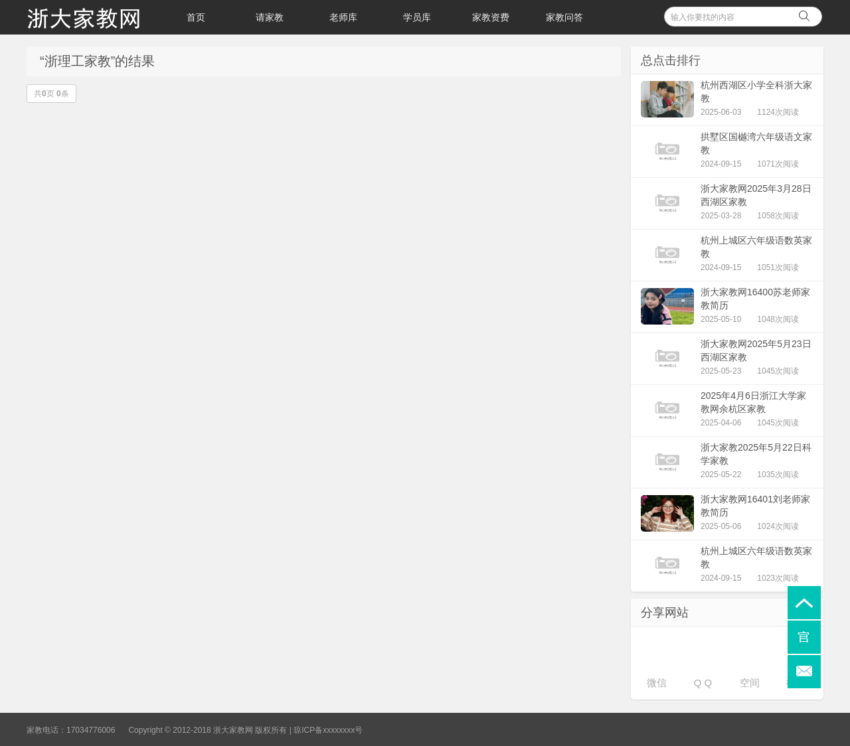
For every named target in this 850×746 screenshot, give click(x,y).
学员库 (417, 17)
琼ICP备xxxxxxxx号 (328, 730)
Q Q (703, 682)
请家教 (270, 17)
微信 (657, 682)
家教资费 (490, 17)
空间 (750, 682)
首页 (196, 17)
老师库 (343, 17)
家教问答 (564, 17)
